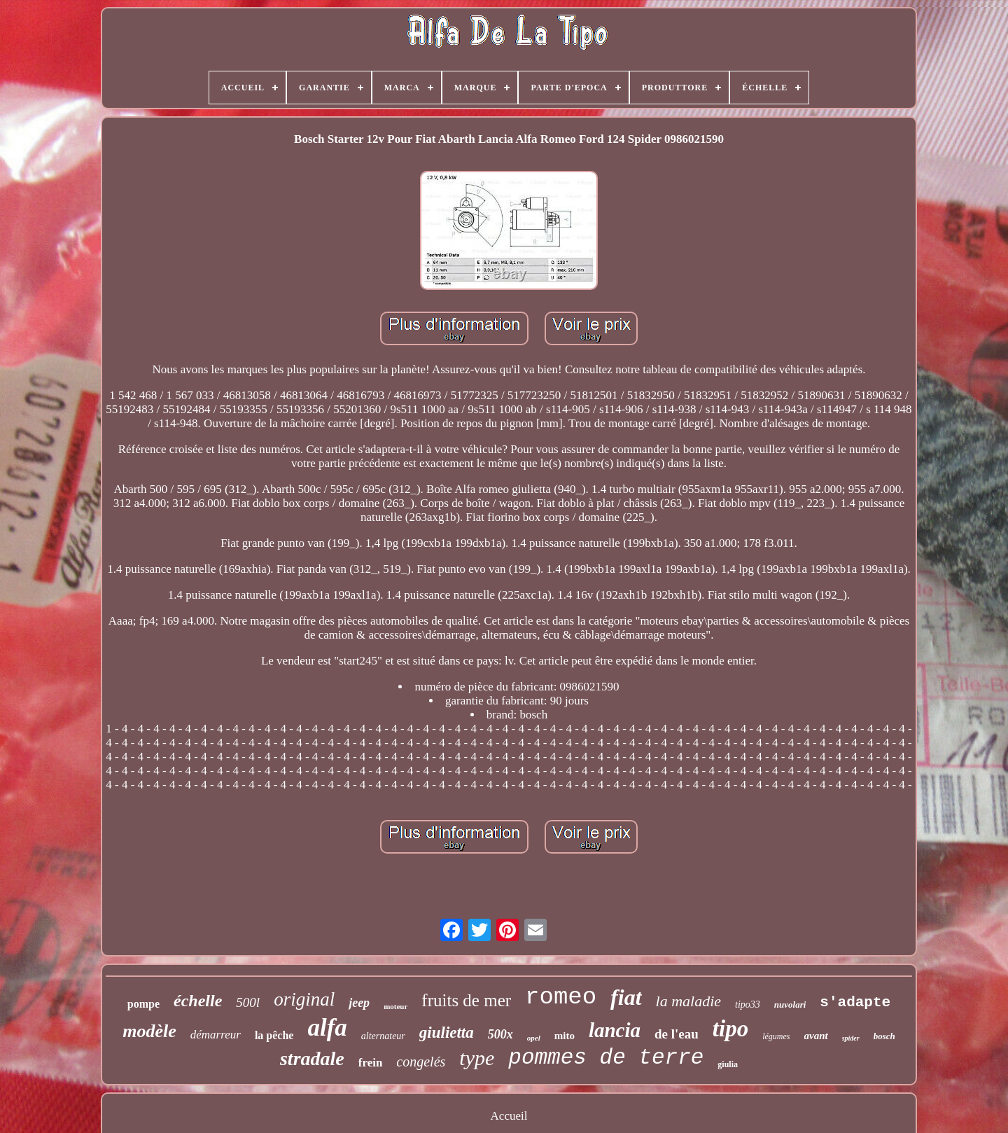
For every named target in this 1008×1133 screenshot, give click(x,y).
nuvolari (790, 1004)
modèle (149, 1031)
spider (851, 1038)
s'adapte (855, 1002)
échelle (198, 1001)
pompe (143, 1004)
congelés (420, 1061)
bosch (884, 1036)
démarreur (215, 1034)
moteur (395, 1006)
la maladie (689, 1001)
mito (564, 1035)
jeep (359, 1003)
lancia (614, 1030)
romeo (560, 997)
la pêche (274, 1035)
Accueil (509, 1115)
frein (370, 1062)
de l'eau (676, 1034)
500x (500, 1034)
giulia (728, 1064)
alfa (326, 1027)
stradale (312, 1058)
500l (248, 1002)
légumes (776, 1036)
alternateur (383, 1036)
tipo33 (747, 1004)
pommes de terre (606, 1057)
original (304, 999)
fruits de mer (466, 1000)
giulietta (446, 1032)
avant (816, 1035)
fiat (625, 997)
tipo (730, 1028)
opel (533, 1038)
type (476, 1057)
